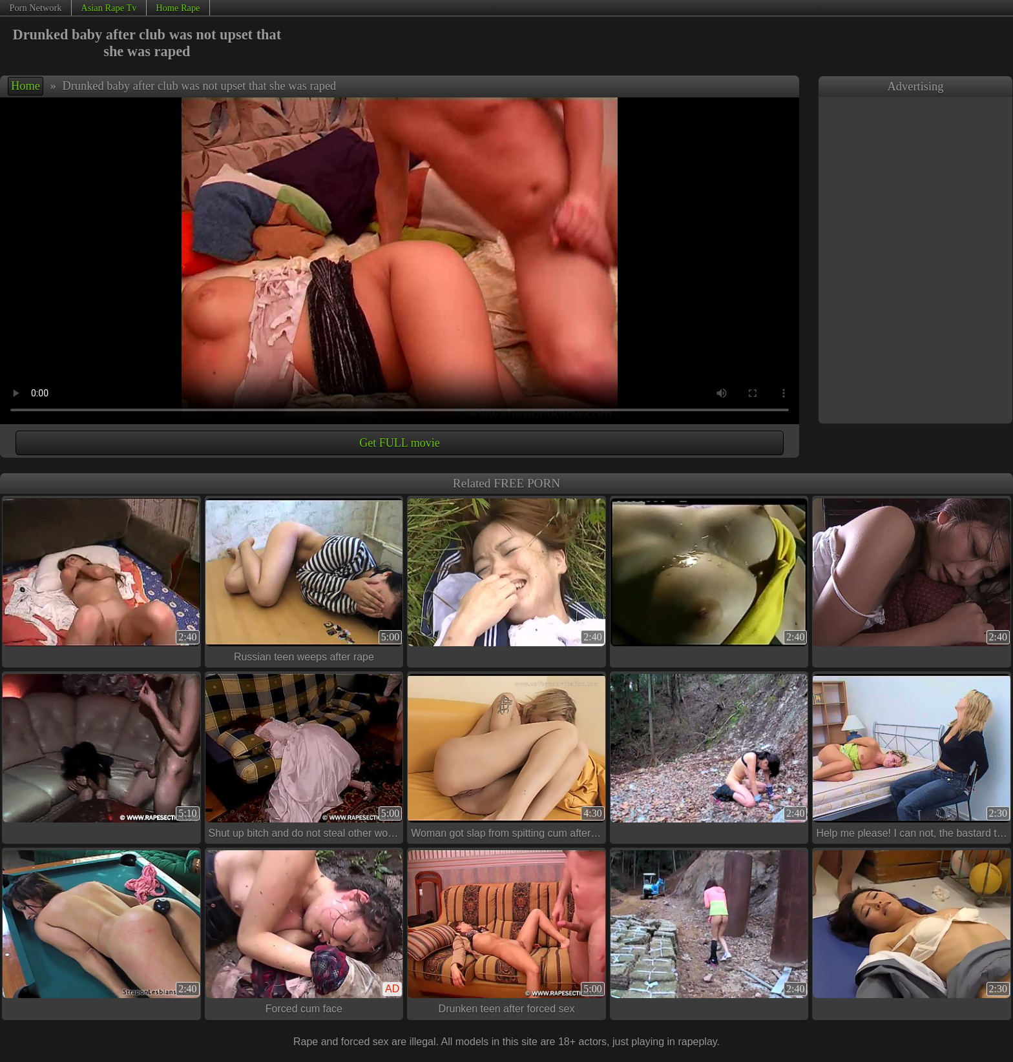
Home (25, 85)
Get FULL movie (399, 442)
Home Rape (178, 8)
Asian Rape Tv (108, 8)
